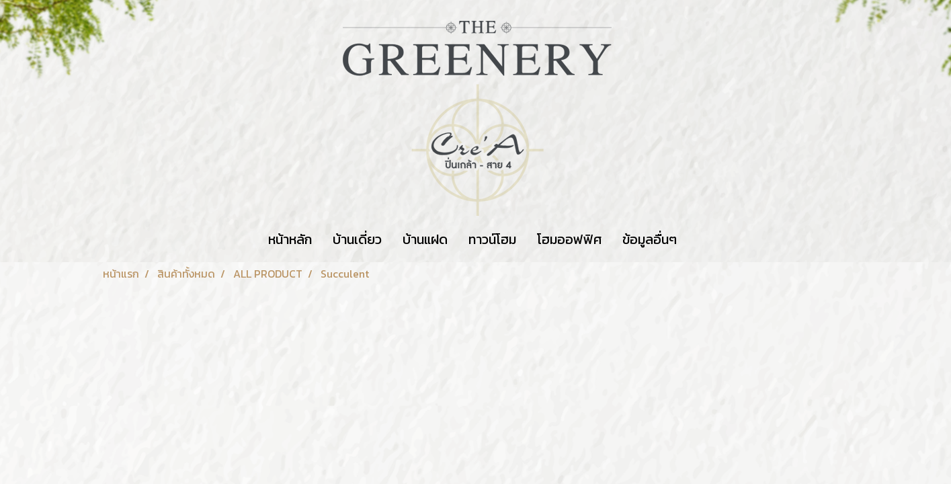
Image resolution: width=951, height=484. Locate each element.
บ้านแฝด (425, 239)
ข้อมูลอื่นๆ (649, 239)
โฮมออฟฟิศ (569, 239)
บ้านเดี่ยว (357, 239)
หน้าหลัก (290, 239)
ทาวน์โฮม (492, 239)
